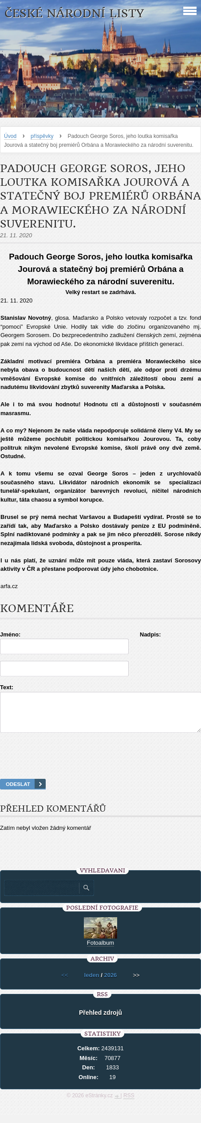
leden (91, 983)
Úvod (10, 136)
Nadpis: (150, 634)
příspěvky (42, 136)
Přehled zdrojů (100, 1020)
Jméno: (10, 634)
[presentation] (100, 767)
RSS (128, 1103)
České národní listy (74, 13)
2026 (110, 983)
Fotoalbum (100, 950)
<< (64, 983)
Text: (6, 687)
